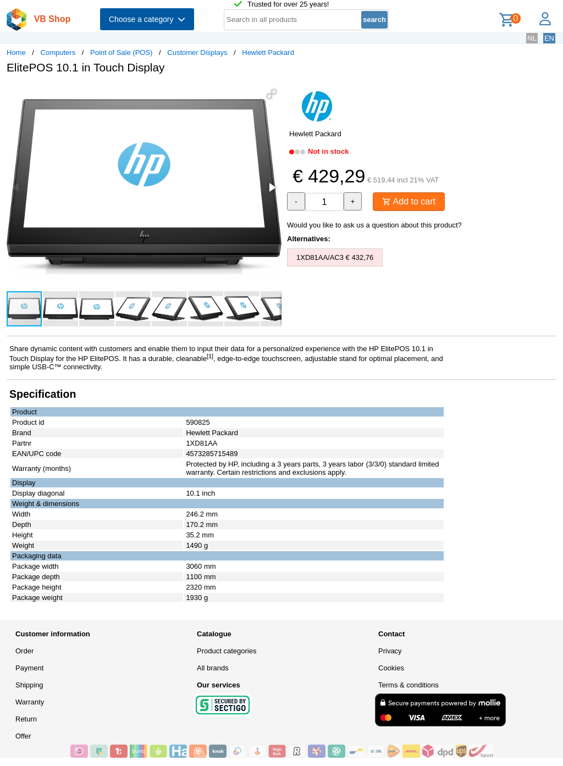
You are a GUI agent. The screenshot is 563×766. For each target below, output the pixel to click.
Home (16, 52)
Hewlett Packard (268, 52)
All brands (213, 668)
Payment (29, 668)
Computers (58, 52)
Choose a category (147, 19)
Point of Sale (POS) (121, 52)
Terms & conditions (408, 685)
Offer (23, 736)
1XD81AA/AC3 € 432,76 (334, 257)
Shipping (29, 685)
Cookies (391, 668)
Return (26, 719)
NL (532, 38)
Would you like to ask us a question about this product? (374, 225)
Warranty (29, 702)
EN (549, 38)
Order (24, 651)
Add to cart (408, 201)
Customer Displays (197, 52)
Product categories (226, 651)
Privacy (390, 651)
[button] (271, 94)
